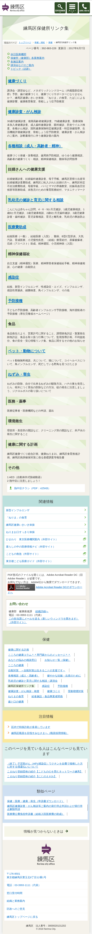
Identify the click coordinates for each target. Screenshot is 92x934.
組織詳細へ (41, 611)
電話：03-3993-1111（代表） (24, 885)
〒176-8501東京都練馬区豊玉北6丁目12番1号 (26, 875)
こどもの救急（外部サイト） (23, 553)
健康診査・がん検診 (24, 112)
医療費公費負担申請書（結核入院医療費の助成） (35, 813)
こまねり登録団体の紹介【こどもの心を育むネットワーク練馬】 (44, 771)
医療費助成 (17, 227)
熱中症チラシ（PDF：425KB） (32, 488)
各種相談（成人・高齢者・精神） (35, 146)
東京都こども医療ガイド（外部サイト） (29, 561)
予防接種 (15, 301)
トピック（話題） (21, 68)
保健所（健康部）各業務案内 (27, 57)
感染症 (13, 277)
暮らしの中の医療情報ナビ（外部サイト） (31, 546)
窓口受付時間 (14, 893)
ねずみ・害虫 (19, 374)
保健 (50, 42)
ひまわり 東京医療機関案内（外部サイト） (32, 539)
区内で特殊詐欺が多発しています (30, 727)
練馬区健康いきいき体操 (20, 524)
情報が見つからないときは (43, 831)
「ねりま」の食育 (16, 517)
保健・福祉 (39, 42)
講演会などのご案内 (22, 65)
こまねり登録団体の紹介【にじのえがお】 (31, 776)
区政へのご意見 (16, 909)
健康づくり (17, 81)
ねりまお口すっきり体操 (20, 532)
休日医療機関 (18, 54)
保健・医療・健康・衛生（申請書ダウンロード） (35, 801)
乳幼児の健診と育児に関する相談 (35, 200)
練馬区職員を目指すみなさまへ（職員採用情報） (39, 733)
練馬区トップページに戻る (22, 916)
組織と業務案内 (16, 901)
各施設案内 (17, 61)
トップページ (25, 42)
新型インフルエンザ (17, 510)
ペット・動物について (27, 351)
